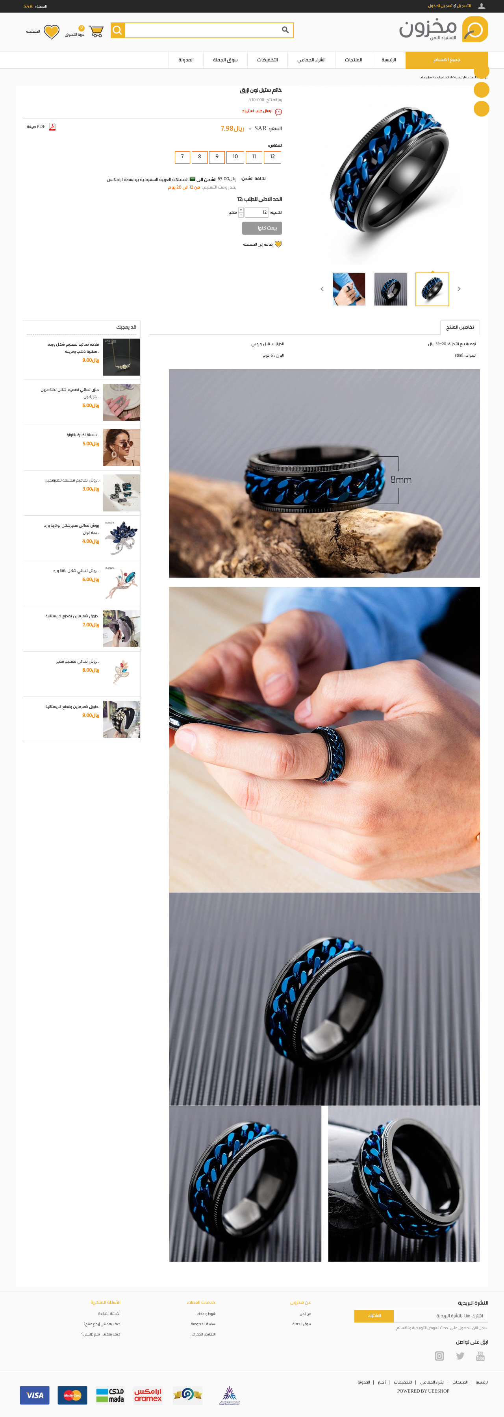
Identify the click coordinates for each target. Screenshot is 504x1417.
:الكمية (276, 212)
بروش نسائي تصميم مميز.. (77, 661)
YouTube (480, 1356)
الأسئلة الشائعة (109, 1314)
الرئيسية (389, 60)
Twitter (460, 1356)
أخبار (381, 1382)
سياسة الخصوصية (203, 1324)
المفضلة (33, 31)
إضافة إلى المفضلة (258, 244)
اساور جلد (426, 77)
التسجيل (464, 6)
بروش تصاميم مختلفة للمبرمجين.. (71, 480)
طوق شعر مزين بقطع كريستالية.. (72, 616)
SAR (260, 129)
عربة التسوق (75, 31)
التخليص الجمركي (203, 1334)
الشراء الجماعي (311, 60)
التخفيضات (267, 60)
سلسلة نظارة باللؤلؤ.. (83, 435)
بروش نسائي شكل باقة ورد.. (76, 571)
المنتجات (353, 60)
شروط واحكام (206, 1314)
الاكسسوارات (443, 77)
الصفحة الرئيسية (465, 77)
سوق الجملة (225, 60)
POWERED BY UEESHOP (423, 1391)
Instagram (439, 1356)
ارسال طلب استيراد (257, 111)
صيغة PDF (41, 127)
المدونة (186, 60)
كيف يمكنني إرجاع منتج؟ (101, 1324)
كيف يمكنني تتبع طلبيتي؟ (100, 1334)
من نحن (305, 1314)
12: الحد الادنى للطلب (259, 199)
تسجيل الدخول (440, 6)
